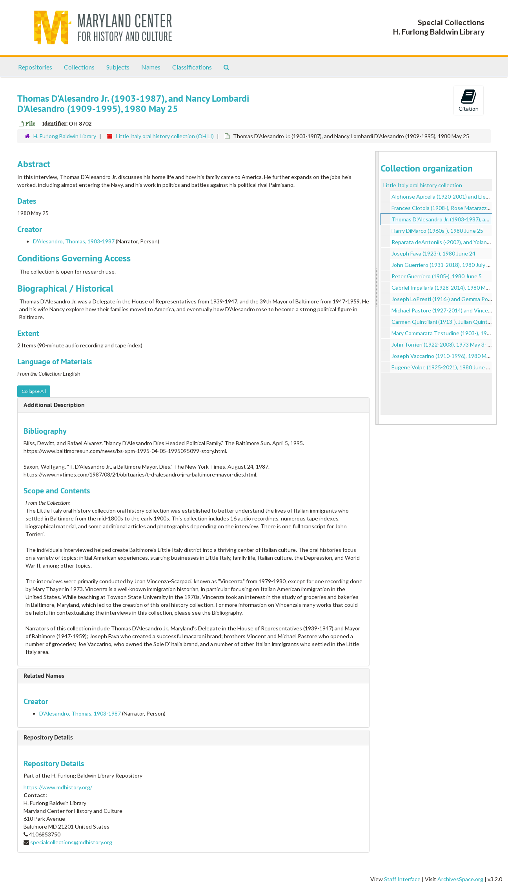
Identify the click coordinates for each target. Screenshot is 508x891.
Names (150, 67)
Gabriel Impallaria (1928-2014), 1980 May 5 (443, 287)
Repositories (35, 67)
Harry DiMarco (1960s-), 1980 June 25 (437, 230)
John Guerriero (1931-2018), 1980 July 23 (442, 264)
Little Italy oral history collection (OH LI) (165, 136)
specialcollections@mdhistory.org (71, 842)
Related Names (44, 676)
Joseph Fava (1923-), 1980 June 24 (433, 253)
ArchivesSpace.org (460, 879)
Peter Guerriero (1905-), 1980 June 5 (436, 276)
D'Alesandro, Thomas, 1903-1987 (74, 241)
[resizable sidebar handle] (377, 288)
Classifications (192, 67)
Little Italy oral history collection (422, 185)
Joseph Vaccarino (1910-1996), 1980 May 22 (445, 355)
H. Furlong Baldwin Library (64, 136)
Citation (469, 100)
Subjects (117, 67)
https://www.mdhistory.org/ (58, 787)
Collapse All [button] (34, 391)
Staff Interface (402, 879)
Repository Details (48, 737)
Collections (79, 67)
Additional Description (54, 405)
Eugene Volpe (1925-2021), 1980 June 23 (441, 367)
